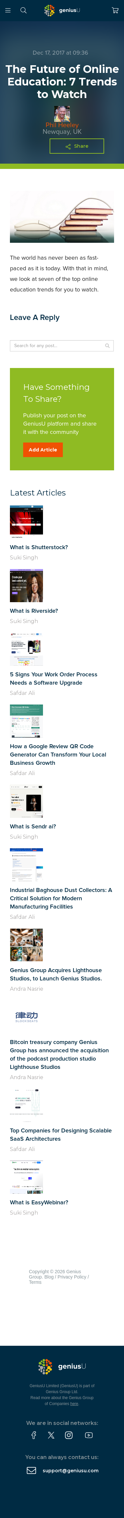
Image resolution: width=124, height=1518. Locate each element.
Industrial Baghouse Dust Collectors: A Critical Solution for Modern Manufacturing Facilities (61, 898)
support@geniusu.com (71, 1471)
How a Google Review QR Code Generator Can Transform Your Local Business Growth (58, 755)
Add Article (43, 450)
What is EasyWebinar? (39, 1203)
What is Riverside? (34, 611)
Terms (35, 1282)
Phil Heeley (62, 125)
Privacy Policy (72, 1277)
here (74, 1403)
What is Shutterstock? (39, 547)
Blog (49, 1277)
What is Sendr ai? (33, 827)
